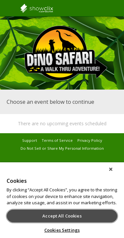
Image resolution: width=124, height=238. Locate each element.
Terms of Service (57, 140)
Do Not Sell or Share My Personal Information (62, 148)
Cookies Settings (62, 230)
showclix (53, 8)
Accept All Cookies (61, 216)
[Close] (115, 174)
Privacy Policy (89, 140)
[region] (62, 202)
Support (29, 140)
